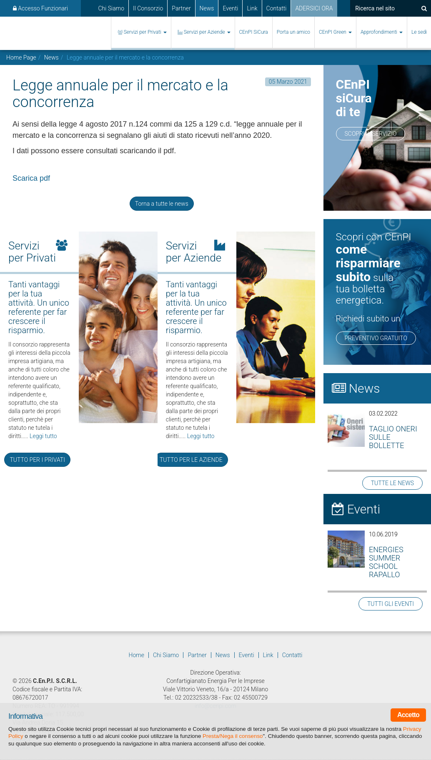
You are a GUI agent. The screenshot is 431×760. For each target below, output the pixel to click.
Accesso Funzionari (40, 8)
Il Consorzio (148, 8)
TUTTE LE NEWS (392, 483)
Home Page (21, 57)
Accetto (408, 714)
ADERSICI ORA (314, 8)
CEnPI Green (335, 32)
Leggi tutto (43, 436)
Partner (181, 8)
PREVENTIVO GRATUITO (376, 338)
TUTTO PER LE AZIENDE (191, 459)
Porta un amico (293, 32)
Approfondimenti (382, 32)
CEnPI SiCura (253, 32)
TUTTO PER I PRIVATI (37, 459)
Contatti (276, 8)
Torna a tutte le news (161, 203)
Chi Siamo (111, 8)
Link (252, 8)
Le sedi (419, 32)
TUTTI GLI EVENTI (390, 604)
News (207, 8)
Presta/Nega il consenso (233, 736)
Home (136, 655)
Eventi (230, 8)
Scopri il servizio (371, 133)
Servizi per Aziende (207, 32)
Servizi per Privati (145, 32)
